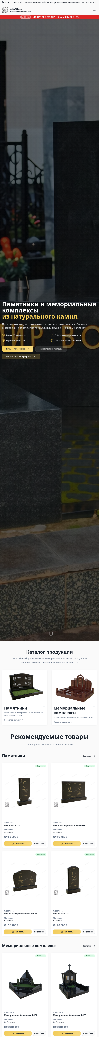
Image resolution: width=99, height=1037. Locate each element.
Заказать (18, 843)
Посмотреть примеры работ (21, 356)
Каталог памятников (17, 349)
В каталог (89, 756)
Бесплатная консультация (51, 349)
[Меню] (94, 9)
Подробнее (39, 843)
